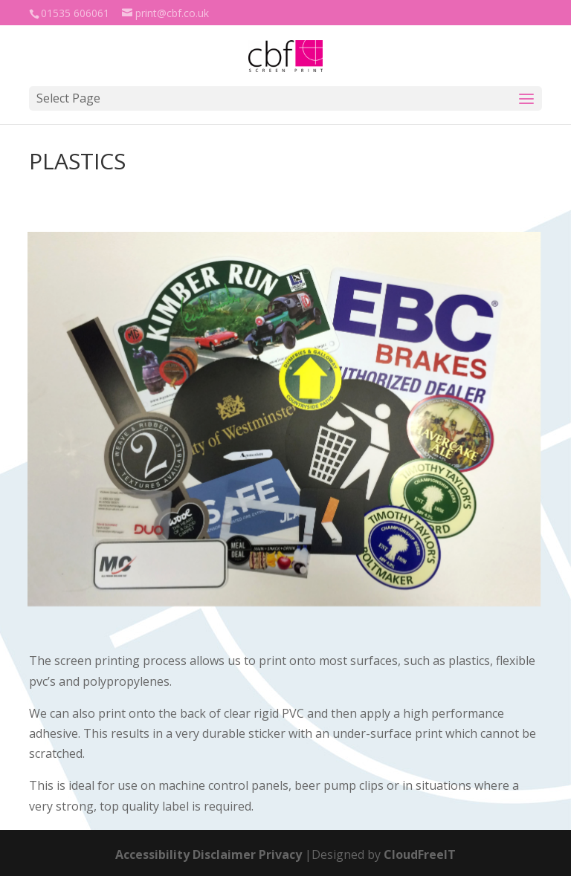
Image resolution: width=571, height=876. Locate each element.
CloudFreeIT (420, 854)
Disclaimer (224, 854)
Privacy (280, 854)
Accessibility (152, 854)
